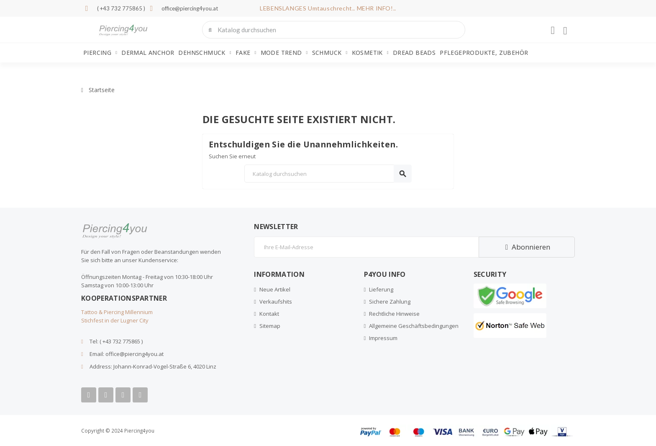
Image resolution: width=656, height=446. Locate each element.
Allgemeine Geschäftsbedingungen (414, 326)
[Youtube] (105, 394)
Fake (246, 52)
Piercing (100, 52)
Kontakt (269, 313)
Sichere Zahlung (389, 301)
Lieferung (381, 289)
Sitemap (269, 326)
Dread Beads (414, 53)
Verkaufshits (275, 301)
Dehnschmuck (204, 52)
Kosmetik (370, 52)
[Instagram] (123, 394)
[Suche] (327, 174)
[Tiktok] (140, 394)
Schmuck (330, 52)
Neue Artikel (274, 289)
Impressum (383, 338)
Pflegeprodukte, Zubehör (484, 53)
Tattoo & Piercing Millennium (117, 312)
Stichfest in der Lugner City (115, 320)
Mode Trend (284, 52)
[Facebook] (88, 394)
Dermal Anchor (147, 53)
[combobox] (334, 29)
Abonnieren (526, 247)
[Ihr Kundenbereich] (553, 30)
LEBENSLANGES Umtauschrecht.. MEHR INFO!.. (328, 8)
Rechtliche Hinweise (394, 313)
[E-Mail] (366, 247)
